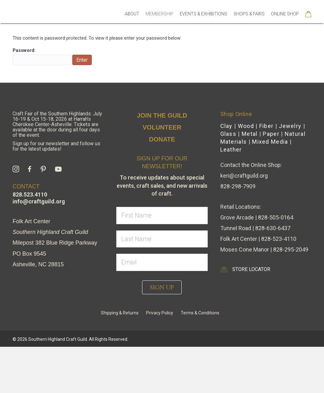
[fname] (161, 261)
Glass (228, 180)
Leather (231, 195)
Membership (159, 22)
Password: (42, 103)
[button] (162, 333)
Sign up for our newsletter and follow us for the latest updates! (56, 192)
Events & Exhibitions (203, 22)
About (132, 22)
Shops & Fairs (249, 22)
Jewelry (290, 172)
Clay (226, 172)
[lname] (161, 285)
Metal (250, 180)
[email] (161, 308)
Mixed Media (270, 188)
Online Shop (285, 22)
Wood (246, 172)
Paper (271, 180)
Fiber (266, 172)
